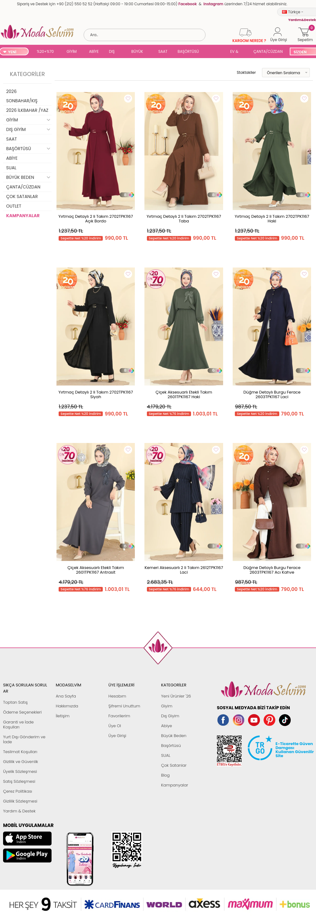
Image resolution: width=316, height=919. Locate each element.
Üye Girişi (117, 736)
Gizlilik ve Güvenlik (20, 762)
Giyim (167, 706)
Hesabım (117, 696)
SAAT (163, 51)
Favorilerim (119, 716)
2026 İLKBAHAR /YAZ (27, 110)
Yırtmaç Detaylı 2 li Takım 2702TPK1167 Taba (184, 218)
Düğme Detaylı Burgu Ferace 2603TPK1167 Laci (272, 394)
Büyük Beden (173, 736)
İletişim (63, 716)
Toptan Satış (15, 702)
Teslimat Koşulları (20, 752)
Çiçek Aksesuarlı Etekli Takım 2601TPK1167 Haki (184, 394)
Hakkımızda (67, 706)
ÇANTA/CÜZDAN (268, 51)
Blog (165, 775)
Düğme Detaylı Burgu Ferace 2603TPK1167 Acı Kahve (272, 570)
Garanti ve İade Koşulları (18, 724)
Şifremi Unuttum (124, 706)
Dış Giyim (170, 716)
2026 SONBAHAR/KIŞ (21, 96)
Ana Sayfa (66, 696)
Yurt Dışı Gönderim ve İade (24, 739)
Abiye (166, 726)
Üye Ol (114, 726)
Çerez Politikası (17, 791)
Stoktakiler (242, 72)
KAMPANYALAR (23, 216)
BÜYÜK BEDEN (137, 52)
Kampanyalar (174, 785)
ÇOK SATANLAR (22, 196)
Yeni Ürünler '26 (176, 696)
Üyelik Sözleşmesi (20, 771)
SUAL (215, 52)
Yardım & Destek (19, 811)
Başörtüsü (171, 745)
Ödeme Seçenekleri (22, 712)
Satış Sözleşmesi (19, 781)
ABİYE (94, 51)
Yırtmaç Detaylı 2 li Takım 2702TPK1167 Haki (272, 218)
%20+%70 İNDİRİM (45, 52)
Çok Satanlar (173, 765)
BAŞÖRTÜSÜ (188, 51)
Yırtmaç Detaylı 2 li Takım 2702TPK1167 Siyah (95, 394)
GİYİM (72, 51)
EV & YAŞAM (236, 52)
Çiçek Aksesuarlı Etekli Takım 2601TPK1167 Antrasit (95, 570)
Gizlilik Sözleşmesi (20, 801)
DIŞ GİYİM (114, 52)
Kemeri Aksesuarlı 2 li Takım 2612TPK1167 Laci (183, 570)
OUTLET (13, 206)
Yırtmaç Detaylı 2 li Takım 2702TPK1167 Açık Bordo (95, 218)
